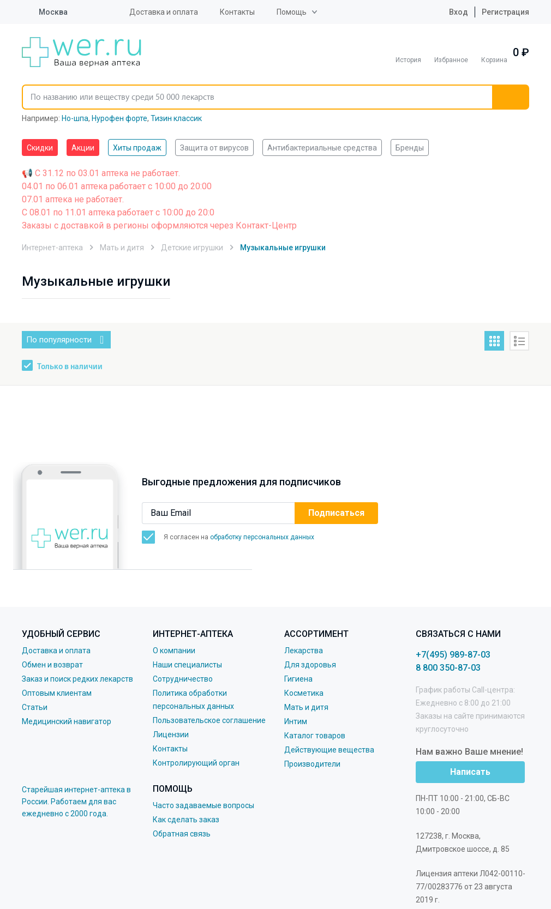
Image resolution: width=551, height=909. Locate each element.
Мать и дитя (306, 707)
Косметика (304, 693)
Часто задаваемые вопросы (203, 805)
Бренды (410, 147)
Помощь (292, 12)
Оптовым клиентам (57, 693)
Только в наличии (70, 367)
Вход (450, 12)
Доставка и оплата (163, 12)
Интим (295, 721)
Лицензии (171, 734)
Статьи (34, 707)
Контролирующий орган (196, 762)
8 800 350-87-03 (448, 668)
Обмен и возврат (52, 664)
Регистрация (505, 12)
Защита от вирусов (214, 147)
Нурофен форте (119, 118)
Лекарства (303, 650)
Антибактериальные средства (322, 147)
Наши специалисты (187, 664)
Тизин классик (176, 118)
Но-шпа (75, 118)
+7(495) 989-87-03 (453, 654)
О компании (174, 650)
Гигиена (298, 679)
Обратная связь (182, 833)
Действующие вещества (329, 749)
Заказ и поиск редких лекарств (77, 679)
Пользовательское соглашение (209, 720)
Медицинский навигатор (66, 721)
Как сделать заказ (186, 819)
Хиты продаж (137, 147)
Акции (82, 147)
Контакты (237, 12)
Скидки (40, 147)
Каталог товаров (314, 735)
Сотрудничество (183, 679)
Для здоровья (310, 664)
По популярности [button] (59, 340)
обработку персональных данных (262, 537)
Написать (470, 772)
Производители (312, 764)
